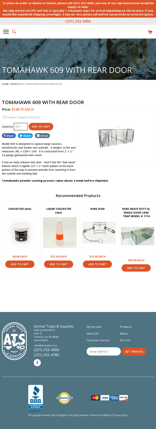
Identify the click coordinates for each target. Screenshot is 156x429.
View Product (21, 232)
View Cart (93, 333)
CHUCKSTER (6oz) (19, 209)
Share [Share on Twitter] (25, 135)
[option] (116, 137)
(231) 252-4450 (78, 21)
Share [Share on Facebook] (9, 135)
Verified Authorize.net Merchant (64, 398)
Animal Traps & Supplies (78, 39)
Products (126, 327)
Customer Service (98, 340)
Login (142, 32)
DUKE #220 (97, 209)
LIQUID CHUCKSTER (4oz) (58, 210)
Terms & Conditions (100, 415)
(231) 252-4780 (46, 354)
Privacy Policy (120, 415)
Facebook (37, 362)
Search (14, 32)
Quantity (8, 126)
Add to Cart (20, 264)
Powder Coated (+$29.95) (23, 117)
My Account (94, 327)
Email (42, 135)
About (124, 333)
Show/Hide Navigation (6, 32)
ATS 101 (125, 340)
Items (150, 32)
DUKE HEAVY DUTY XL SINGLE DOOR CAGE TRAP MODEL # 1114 (136, 212)
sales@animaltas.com (45, 345)
